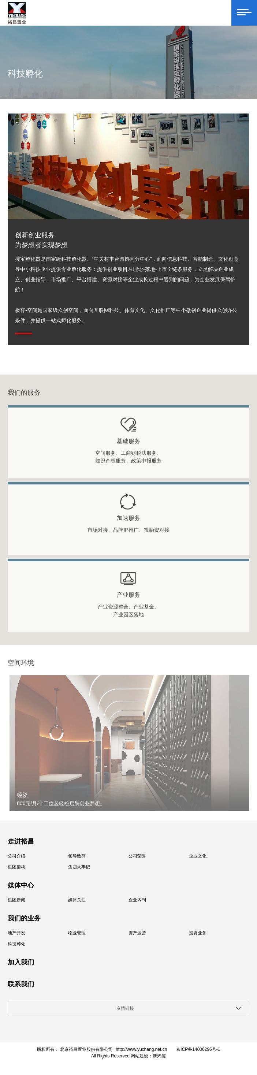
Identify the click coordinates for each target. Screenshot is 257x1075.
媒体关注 (77, 900)
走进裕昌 (21, 841)
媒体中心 (21, 885)
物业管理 (77, 932)
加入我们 (21, 962)
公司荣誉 (137, 856)
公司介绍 (16, 856)
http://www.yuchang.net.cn (141, 1049)
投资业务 (197, 932)
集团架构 (16, 867)
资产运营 (137, 932)
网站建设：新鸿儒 (148, 1056)
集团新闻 (16, 900)
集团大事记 (79, 867)
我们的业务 (24, 918)
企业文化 (197, 856)
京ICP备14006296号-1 (198, 1049)
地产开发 (16, 932)
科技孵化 (16, 943)
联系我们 (21, 984)
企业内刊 (137, 900)
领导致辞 (77, 856)
